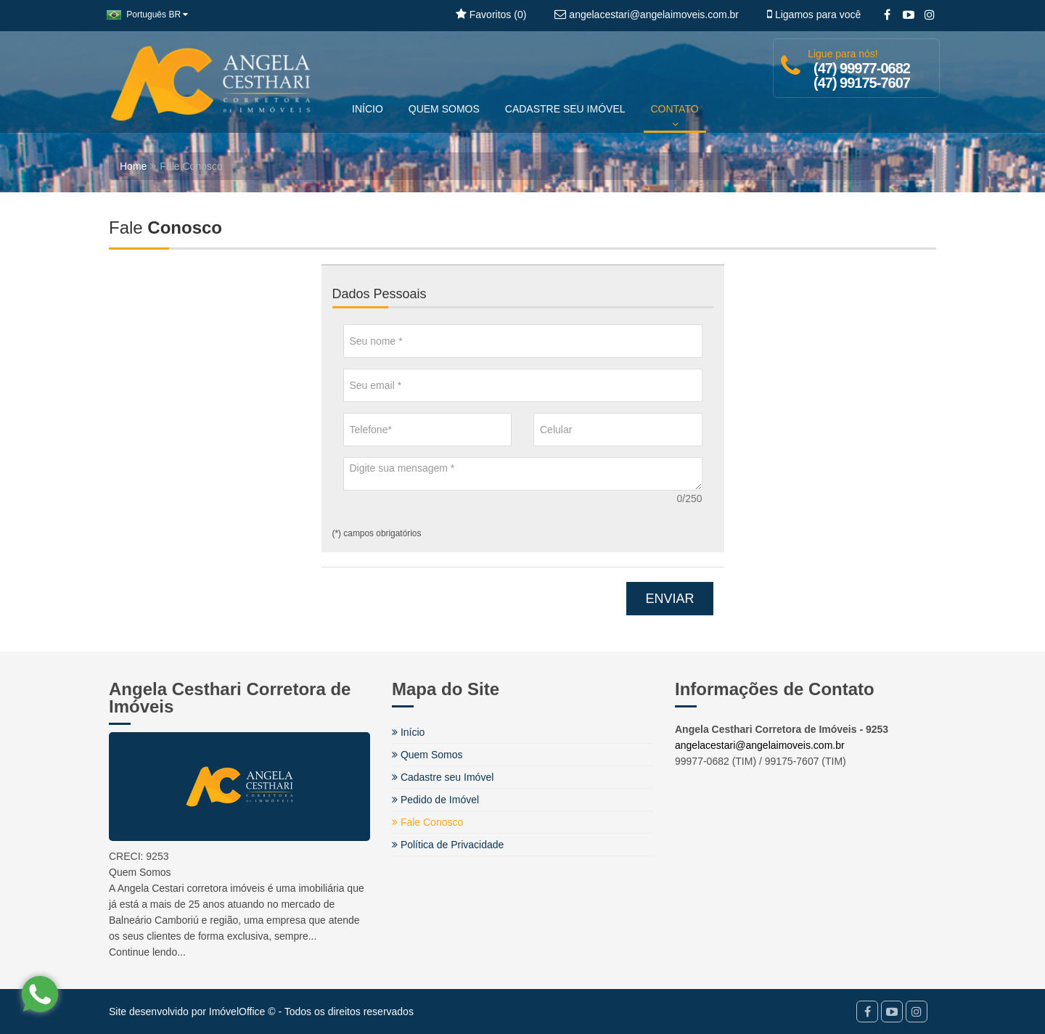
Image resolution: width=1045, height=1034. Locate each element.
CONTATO (675, 116)
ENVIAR (669, 598)
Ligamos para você (814, 14)
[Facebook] (887, 15)
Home (133, 166)
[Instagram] (929, 15)
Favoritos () (491, 14)
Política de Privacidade (448, 844)
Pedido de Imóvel (435, 799)
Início (408, 732)
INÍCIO (367, 109)
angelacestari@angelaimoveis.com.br (760, 745)
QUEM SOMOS (444, 109)
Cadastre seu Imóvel (442, 777)
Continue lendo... (147, 952)
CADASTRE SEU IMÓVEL (565, 109)
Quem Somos (427, 754)
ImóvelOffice (237, 1011)
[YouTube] (908, 15)
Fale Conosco (427, 822)
